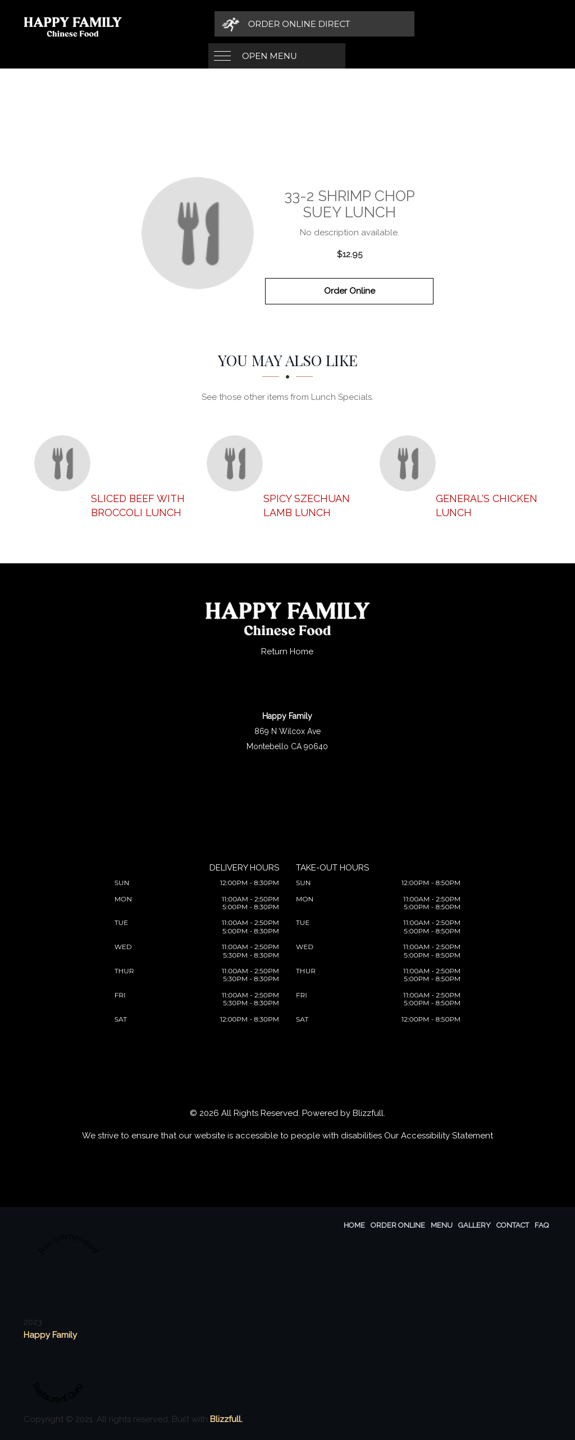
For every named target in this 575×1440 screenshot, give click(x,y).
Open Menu (269, 24)
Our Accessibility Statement (438, 1136)
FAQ (542, 1225)
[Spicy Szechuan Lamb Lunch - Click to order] (237, 463)
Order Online (349, 291)
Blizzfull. (226, 1419)
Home (354, 1225)
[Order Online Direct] (425, 24)
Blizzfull (368, 1113)
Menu (442, 1225)
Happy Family (50, 1335)
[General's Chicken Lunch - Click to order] (410, 463)
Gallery (474, 1225)
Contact (512, 1225)
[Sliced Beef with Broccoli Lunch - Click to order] (65, 463)
